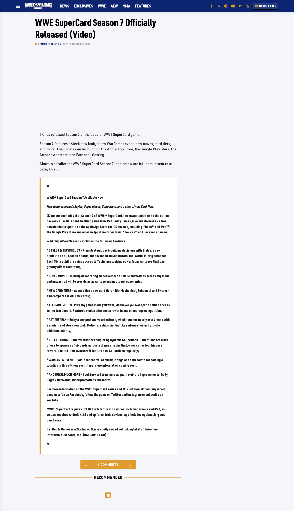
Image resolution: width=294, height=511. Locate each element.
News (64, 5)
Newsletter (265, 6)
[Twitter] (218, 6)
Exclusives (83, 5)
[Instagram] (226, 6)
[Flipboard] (240, 6)
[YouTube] (233, 6)
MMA (126, 5)
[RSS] (247, 6)
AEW (114, 5)
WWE (102, 5)
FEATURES (143, 5)
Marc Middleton (51, 44)
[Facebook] (211, 6)
